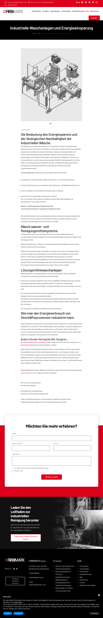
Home (34, 33)
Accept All (94, 613)
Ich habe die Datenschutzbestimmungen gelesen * (31, 468)
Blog (87, 11)
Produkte (45, 11)
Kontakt (94, 18)
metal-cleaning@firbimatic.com (16, 2)
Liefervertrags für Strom (29, 373)
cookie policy (17, 602)
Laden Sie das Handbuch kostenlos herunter (25, 537)
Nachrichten (94, 11)
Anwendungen (55, 11)
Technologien (66, 11)
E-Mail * (56, 443)
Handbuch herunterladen (88, 585)
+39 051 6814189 (11, 5)
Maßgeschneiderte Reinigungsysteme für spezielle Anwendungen (63, 582)
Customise (8, 613)
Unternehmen (36, 11)
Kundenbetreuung (78, 11)
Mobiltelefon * (17, 443)
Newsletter (18, 471)
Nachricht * (16, 454)
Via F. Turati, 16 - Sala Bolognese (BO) (40, 2)
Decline (83, 613)
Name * (14, 433)
